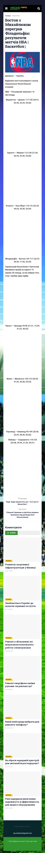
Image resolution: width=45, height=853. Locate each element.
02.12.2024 (9, 810)
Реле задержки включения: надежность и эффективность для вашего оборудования (22, 804)
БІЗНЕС (8, 563)
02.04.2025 (9, 691)
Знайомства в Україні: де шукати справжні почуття (20, 607)
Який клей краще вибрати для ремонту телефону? (22, 725)
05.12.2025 (9, 573)
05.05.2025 (9, 653)
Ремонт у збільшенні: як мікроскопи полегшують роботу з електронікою (19, 646)
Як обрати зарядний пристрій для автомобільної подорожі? (22, 764)
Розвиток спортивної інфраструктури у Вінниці (20, 568)
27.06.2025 (9, 611)
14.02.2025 (9, 730)
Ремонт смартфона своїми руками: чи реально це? (20, 687)
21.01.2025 (9, 768)
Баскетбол (16, 16)
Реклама (17, 828)
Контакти (26, 828)
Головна (8, 16)
